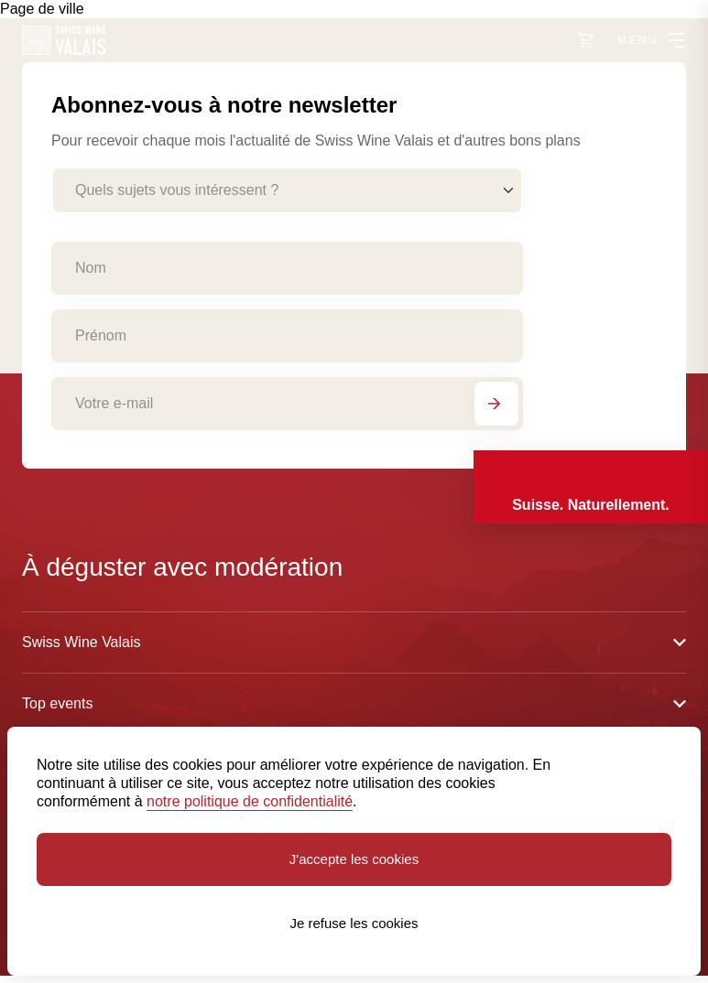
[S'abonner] (496, 404)
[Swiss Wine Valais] (64, 40)
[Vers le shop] (586, 40)
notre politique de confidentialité (250, 801)
